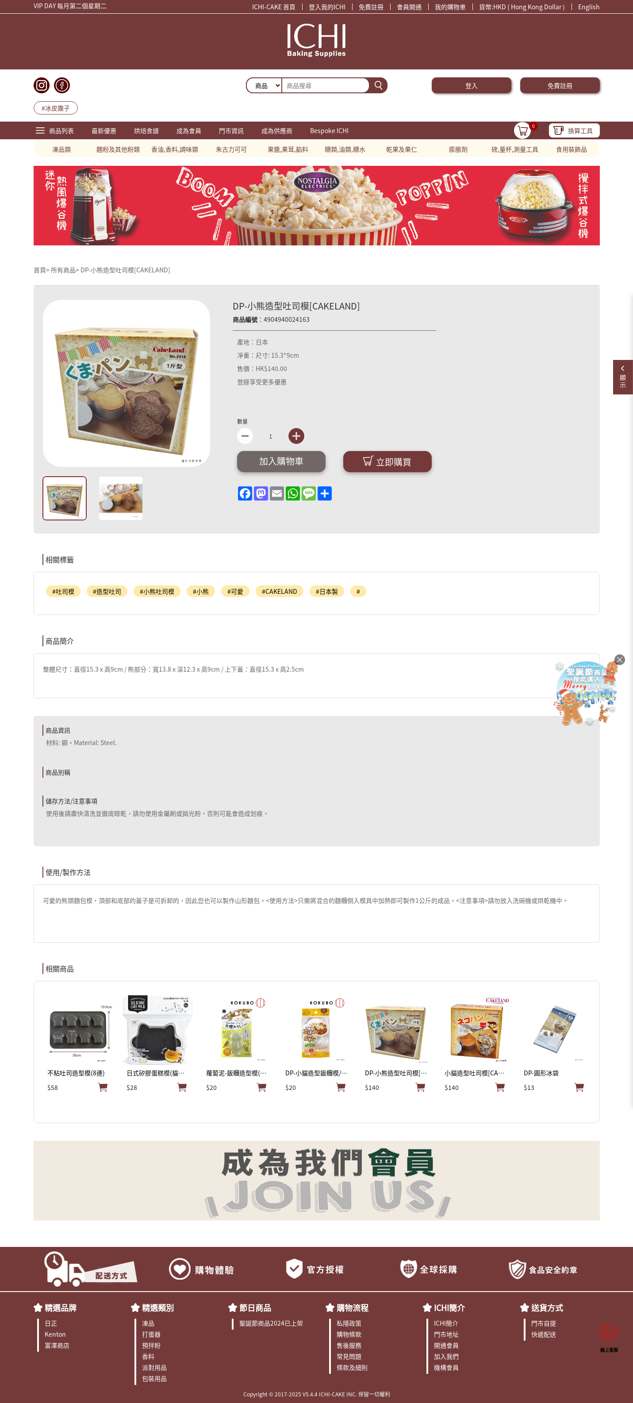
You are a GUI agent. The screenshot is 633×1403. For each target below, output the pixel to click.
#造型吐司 (107, 591)
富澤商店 (57, 1345)
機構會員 (446, 1367)
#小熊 (201, 591)
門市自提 (543, 1323)
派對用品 (154, 1367)
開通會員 (446, 1345)
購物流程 (352, 1307)
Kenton (55, 1334)
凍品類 (61, 149)
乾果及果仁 (401, 149)
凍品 (148, 1323)
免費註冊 (371, 6)
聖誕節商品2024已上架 (271, 1323)
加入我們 (446, 1356)
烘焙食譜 (146, 130)
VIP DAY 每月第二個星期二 (70, 6)
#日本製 (327, 591)
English (589, 6)
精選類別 (158, 1307)
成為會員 (188, 130)
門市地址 (446, 1334)
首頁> (42, 269)
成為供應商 (276, 130)
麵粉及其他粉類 (118, 149)
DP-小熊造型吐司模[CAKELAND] (125, 269)
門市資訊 (231, 130)
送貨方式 (547, 1307)
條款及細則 (352, 1367)
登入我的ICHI (327, 6)
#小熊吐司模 (157, 591)
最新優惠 (104, 130)
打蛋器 (151, 1334)
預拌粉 (151, 1345)
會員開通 (409, 6)
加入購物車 (281, 461)
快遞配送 (543, 1334)
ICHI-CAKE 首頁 (273, 6)
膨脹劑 (458, 149)
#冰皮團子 (56, 107)
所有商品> (65, 269)
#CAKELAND (279, 591)
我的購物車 (450, 6)
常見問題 (349, 1356)
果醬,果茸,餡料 (288, 149)
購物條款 (349, 1334)
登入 (471, 85)
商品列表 (61, 130)
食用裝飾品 (571, 149)
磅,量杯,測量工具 (514, 149)
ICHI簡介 (449, 1307)
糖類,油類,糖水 (345, 149)
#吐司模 (63, 591)
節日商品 (255, 1307)
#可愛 (235, 591)
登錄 (243, 381)
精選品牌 (61, 1307)
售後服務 (349, 1345)
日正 (51, 1323)
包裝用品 (154, 1378)
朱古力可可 (231, 149)
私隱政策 (349, 1323)
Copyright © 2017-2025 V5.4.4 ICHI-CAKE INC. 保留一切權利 (316, 1394)
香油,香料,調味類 (174, 149)
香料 (148, 1356)
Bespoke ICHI (329, 130)
